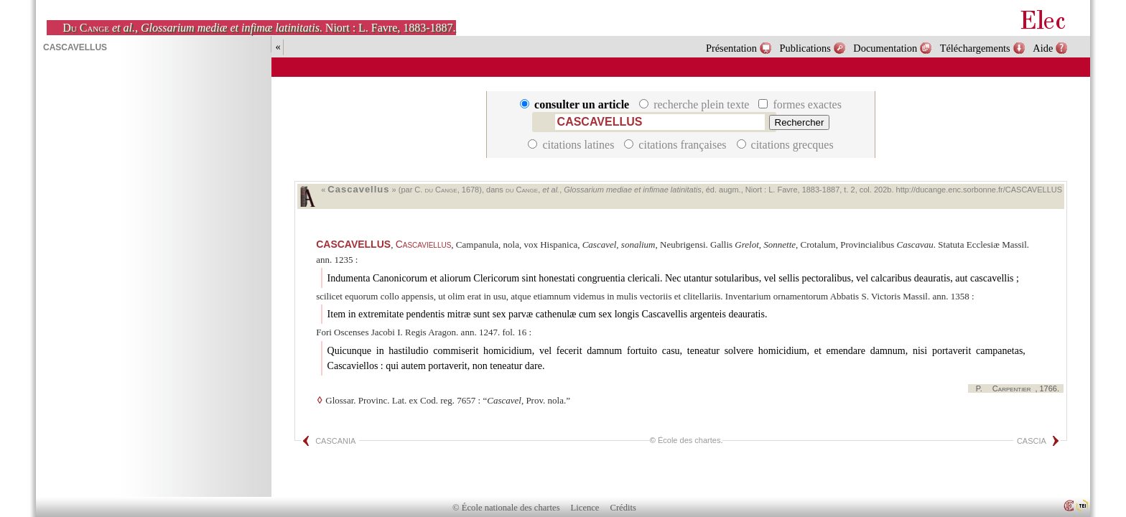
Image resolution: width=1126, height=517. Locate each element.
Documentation (885, 48)
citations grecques (785, 145)
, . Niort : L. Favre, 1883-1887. (258, 28)
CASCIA (1031, 441)
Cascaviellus (424, 244)
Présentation (731, 48)
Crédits (623, 508)
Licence (585, 508)
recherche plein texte (695, 104)
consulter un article (576, 104)
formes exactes (800, 104)
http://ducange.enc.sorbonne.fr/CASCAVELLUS (979, 189)
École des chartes (689, 440)
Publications (805, 48)
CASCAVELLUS (353, 244)
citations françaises (676, 145)
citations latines (572, 145)
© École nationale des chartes (505, 508)
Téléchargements (975, 48)
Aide (1043, 48)
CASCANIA (335, 441)
